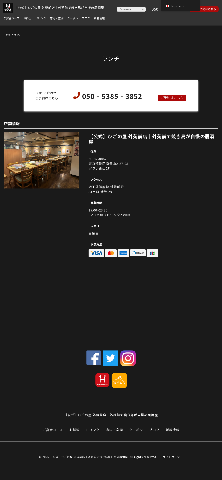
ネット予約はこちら (204, 9)
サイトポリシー (173, 457)
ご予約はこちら (172, 97)
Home (7, 34)
